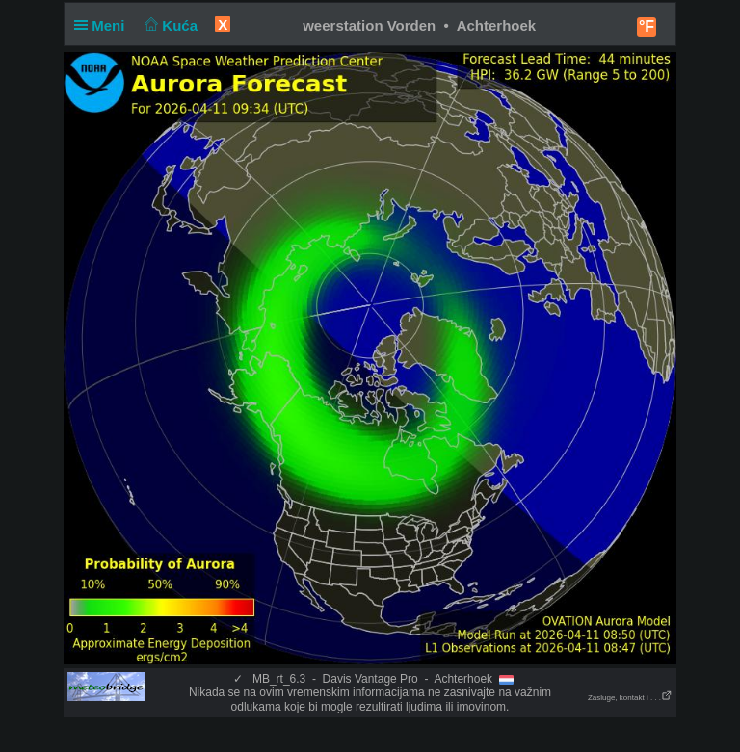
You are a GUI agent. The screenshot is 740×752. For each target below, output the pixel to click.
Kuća (169, 25)
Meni (103, 25)
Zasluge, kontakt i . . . (630, 697)
